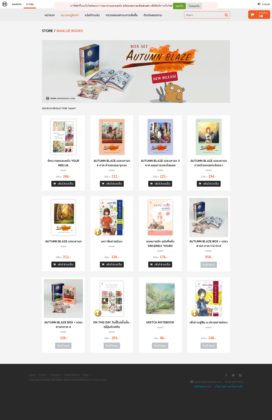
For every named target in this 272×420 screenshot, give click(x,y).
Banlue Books (70, 31)
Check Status (72, 374)
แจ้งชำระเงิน (92, 15)
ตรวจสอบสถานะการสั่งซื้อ (122, 15)
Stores (43, 374)
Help (85, 374)
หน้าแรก (50, 15)
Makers (16, 4)
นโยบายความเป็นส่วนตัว (136, 5)
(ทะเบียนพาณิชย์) (98, 379)
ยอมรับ (179, 6)
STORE (47, 31)
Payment (55, 374)
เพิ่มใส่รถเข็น (63, 184)
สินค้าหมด (209, 265)
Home (32, 374)
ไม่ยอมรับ (194, 6)
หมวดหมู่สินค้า (70, 15)
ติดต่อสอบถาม (153, 15)
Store (30, 4)
